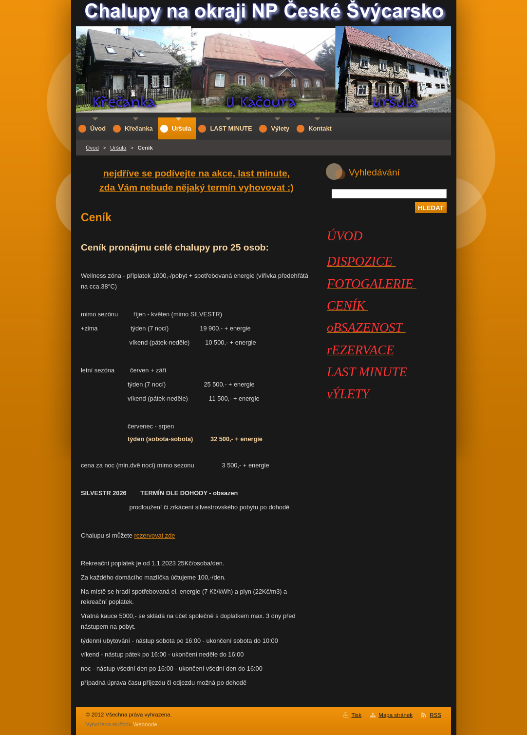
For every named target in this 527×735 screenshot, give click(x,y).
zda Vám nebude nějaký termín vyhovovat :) (196, 187)
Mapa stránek (395, 715)
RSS (435, 715)
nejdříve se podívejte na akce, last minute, (196, 173)
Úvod (92, 148)
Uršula (118, 148)
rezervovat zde (154, 535)
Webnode (145, 724)
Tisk (356, 715)
